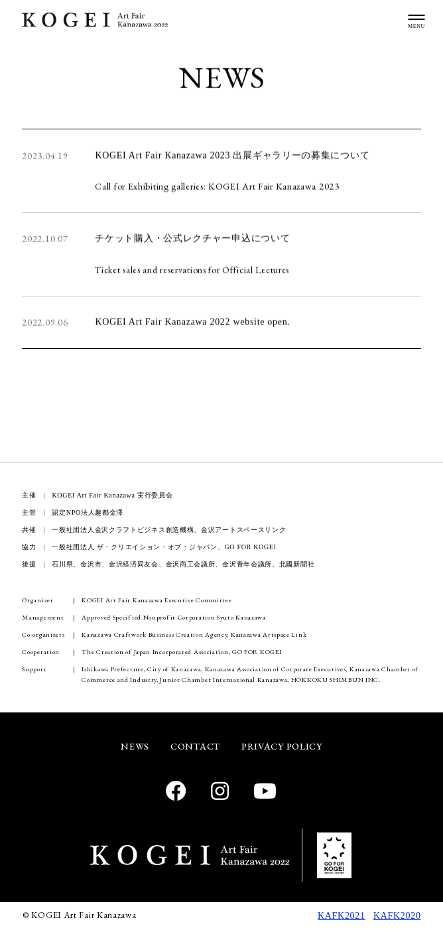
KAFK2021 (341, 916)
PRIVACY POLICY (281, 746)
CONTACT (195, 746)
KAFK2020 (397, 916)
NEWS (135, 746)
